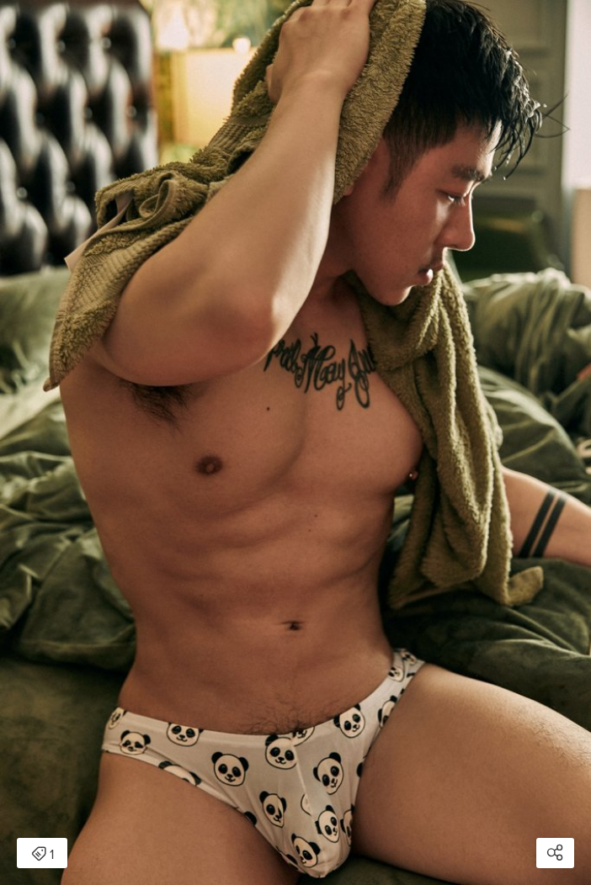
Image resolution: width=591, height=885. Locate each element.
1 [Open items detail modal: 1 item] (42, 854)
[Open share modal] (555, 853)
